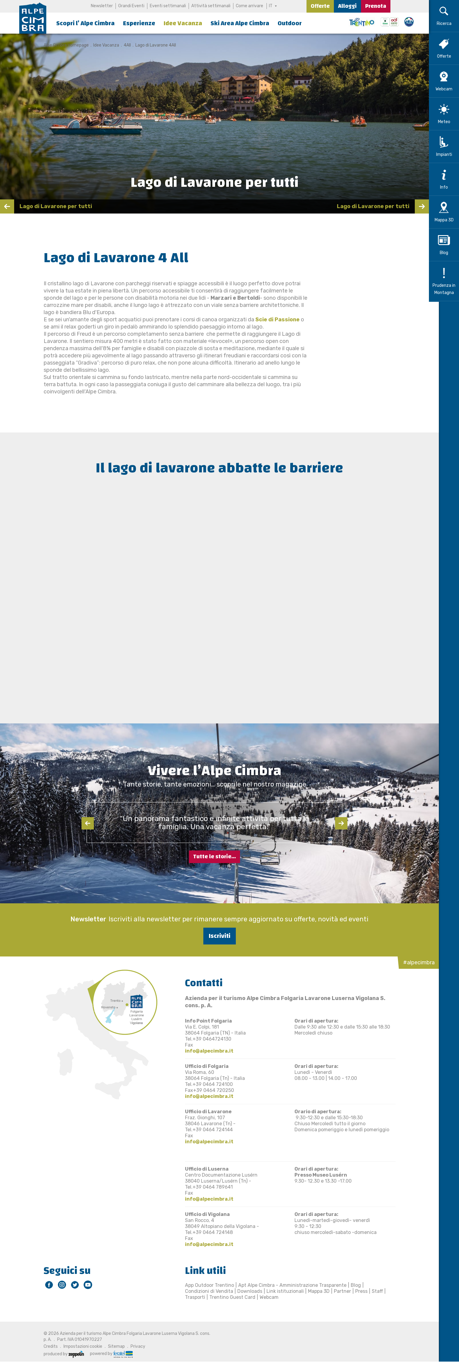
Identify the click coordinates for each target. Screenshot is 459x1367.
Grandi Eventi (131, 5)
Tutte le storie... (214, 856)
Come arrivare (249, 5)
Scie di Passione (272, 319)
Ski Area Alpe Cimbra (240, 23)
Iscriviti (214, 936)
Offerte (320, 6)
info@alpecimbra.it (204, 1051)
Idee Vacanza (183, 23)
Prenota (375, 6)
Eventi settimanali (167, 5)
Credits (46, 1346)
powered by (106, 1354)
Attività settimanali (210, 5)
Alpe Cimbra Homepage (61, 45)
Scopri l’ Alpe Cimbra (85, 23)
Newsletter (101, 5)
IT (271, 5)
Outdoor (290, 23)
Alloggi (347, 6)
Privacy (132, 1346)
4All (122, 45)
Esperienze (139, 23)
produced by (59, 1354)
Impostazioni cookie (77, 1346)
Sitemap (111, 1346)
